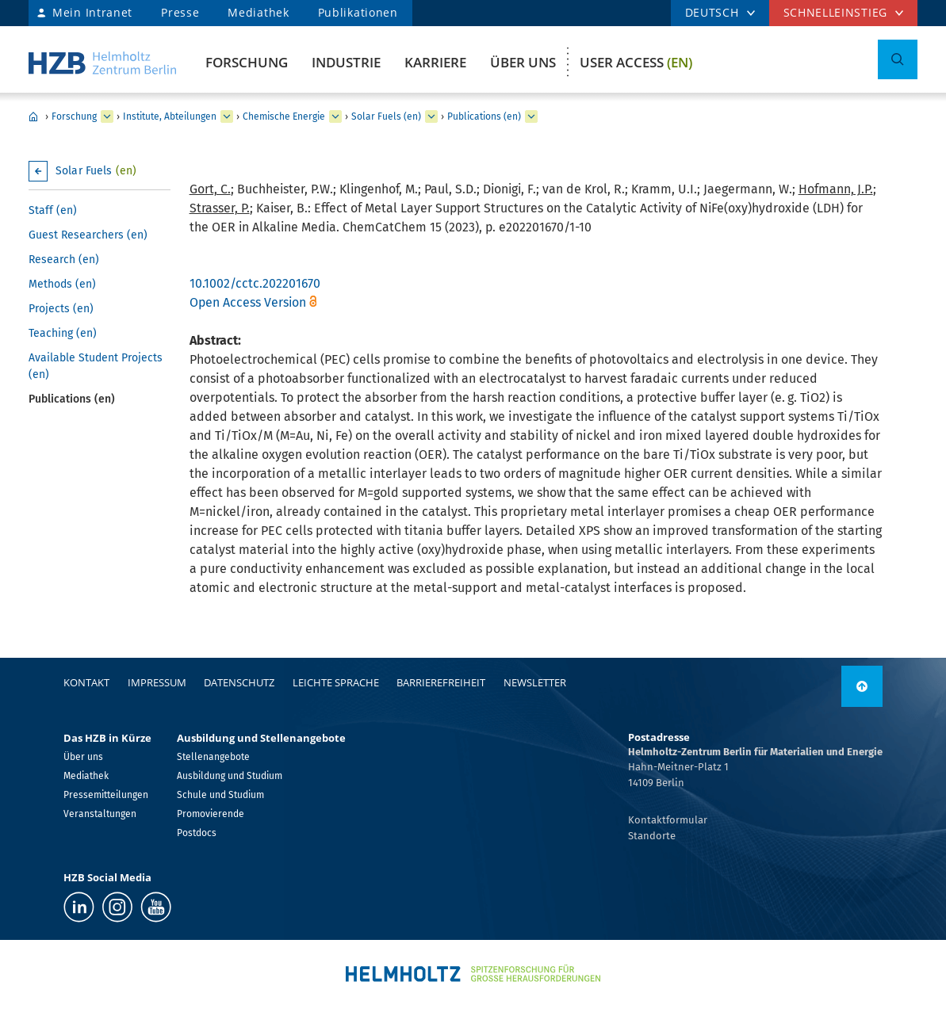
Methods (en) (62, 284)
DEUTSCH (712, 12)
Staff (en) (53, 210)
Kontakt (86, 682)
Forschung (246, 62)
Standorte (652, 836)
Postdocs (196, 832)
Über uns (523, 62)
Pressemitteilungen (105, 794)
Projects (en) (61, 308)
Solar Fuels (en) (386, 116)
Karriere (435, 62)
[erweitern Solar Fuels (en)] (431, 116)
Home (33, 116)
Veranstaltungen (99, 813)
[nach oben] (862, 686)
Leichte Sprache (336, 682)
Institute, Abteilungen (169, 116)
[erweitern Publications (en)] (531, 116)
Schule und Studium (220, 794)
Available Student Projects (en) (96, 366)
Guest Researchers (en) (88, 235)
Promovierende (210, 813)
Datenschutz (239, 682)
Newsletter (535, 682)
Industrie (346, 62)
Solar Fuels (96, 171)
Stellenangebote (213, 756)
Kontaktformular (667, 820)
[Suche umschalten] (897, 59)
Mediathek (258, 12)
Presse (180, 12)
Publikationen (358, 12)
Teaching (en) (63, 333)
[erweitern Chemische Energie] (335, 116)
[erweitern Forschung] (107, 116)
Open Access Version (248, 302)
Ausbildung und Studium (229, 775)
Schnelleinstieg (835, 12)
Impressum (157, 682)
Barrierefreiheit (440, 682)
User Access (636, 62)
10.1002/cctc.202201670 (255, 283)
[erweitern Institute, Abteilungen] (226, 116)
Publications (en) (484, 116)
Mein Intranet (92, 12)
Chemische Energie (284, 116)
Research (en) (64, 259)
